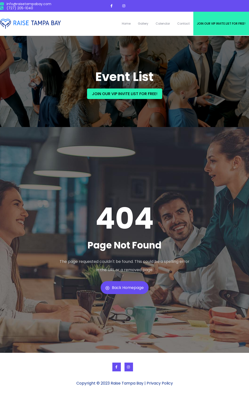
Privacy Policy (160, 383)
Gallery (143, 23)
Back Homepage (125, 287)
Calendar (163, 23)
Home (126, 23)
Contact (183, 23)
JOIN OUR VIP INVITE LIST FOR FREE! (124, 94)
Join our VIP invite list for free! (221, 23)
